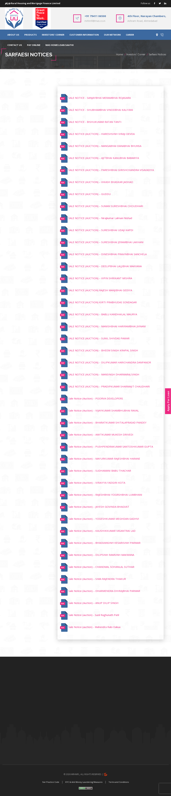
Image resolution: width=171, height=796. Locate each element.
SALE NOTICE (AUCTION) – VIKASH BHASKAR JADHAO (100, 182)
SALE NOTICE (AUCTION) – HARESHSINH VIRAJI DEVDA (101, 134)
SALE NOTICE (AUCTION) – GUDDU (89, 194)
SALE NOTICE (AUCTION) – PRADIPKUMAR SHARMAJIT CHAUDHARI (109, 386)
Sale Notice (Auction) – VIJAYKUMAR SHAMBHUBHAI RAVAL (103, 410)
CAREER (130, 34)
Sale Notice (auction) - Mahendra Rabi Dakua (94, 627)
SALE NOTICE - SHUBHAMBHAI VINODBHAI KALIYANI (100, 110)
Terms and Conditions (119, 782)
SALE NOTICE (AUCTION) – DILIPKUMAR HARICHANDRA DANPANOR (109, 362)
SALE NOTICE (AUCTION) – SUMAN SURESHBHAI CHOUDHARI (105, 206)
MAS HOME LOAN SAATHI (59, 45)
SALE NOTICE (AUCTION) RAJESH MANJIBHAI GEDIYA (100, 290)
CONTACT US (14, 45)
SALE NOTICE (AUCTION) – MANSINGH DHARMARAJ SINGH (103, 374)
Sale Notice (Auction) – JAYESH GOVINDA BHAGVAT (98, 506)
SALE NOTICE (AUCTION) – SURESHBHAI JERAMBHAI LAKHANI (106, 242)
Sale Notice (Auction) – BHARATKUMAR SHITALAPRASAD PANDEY (107, 422)
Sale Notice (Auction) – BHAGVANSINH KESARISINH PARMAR (104, 542)
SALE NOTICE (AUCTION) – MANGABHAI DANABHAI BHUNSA (104, 146)
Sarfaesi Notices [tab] (22, 91)
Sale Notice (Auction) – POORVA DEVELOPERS (95, 398)
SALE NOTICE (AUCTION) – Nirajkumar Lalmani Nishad (100, 218)
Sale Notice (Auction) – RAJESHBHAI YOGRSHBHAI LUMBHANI (105, 494)
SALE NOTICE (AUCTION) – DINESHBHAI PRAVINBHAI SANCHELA (107, 254)
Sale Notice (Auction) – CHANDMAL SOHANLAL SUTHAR (101, 567)
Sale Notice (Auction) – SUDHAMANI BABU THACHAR (99, 470)
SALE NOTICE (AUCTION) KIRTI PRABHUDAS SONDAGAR (102, 302)
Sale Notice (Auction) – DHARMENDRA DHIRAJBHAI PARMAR (104, 591)
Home (119, 54)
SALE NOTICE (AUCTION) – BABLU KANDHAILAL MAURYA (102, 314)
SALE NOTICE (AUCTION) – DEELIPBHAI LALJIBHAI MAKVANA (105, 266)
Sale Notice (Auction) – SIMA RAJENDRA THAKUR (97, 579)
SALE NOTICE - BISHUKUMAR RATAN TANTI (94, 122)
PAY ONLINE (33, 45)
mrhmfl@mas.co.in (95, 21)
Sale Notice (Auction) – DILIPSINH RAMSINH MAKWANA (101, 554)
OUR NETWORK (112, 34)
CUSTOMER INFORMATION (84, 34)
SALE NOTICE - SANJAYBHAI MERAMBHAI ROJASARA (99, 97)
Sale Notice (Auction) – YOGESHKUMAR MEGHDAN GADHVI (103, 518)
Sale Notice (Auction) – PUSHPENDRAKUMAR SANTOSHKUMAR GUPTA (110, 446)
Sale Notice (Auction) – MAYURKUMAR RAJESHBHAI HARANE (104, 458)
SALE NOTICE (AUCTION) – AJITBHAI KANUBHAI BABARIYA (103, 158)
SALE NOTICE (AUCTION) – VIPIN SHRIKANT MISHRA (100, 278)
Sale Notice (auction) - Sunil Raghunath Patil (93, 615)
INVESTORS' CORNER (53, 34)
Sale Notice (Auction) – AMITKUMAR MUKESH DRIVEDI (100, 434)
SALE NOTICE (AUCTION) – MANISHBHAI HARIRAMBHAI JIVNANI (107, 326)
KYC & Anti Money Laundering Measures (83, 782)
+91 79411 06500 (95, 16)
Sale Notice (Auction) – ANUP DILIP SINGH (93, 603)
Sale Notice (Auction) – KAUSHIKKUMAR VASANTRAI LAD (101, 530)
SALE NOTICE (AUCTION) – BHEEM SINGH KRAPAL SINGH (103, 350)
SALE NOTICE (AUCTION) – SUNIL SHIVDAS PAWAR (98, 338)
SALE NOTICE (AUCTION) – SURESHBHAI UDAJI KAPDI (100, 230)
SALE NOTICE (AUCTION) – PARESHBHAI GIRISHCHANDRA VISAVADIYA (111, 170)
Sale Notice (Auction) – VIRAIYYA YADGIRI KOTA (96, 482)
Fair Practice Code (50, 782)
